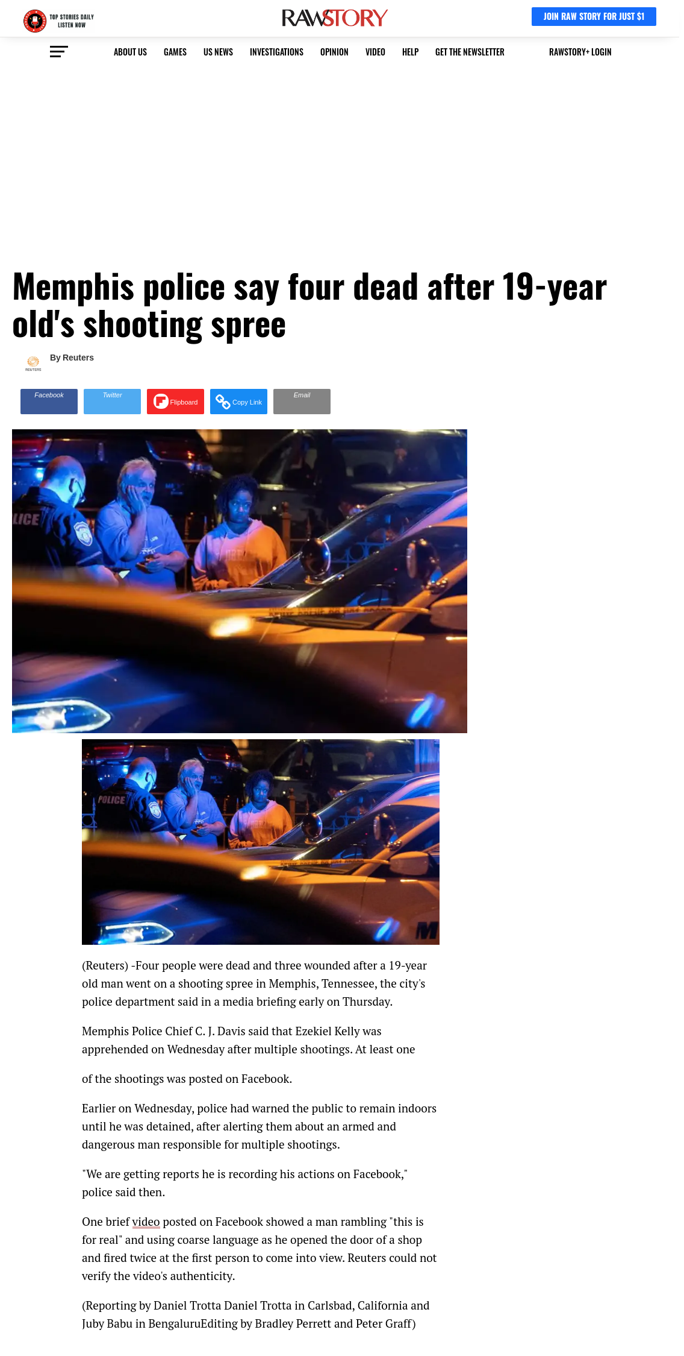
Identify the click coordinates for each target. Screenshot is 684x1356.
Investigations (276, 51)
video (375, 51)
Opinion (334, 51)
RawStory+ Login (580, 51)
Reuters (78, 357)
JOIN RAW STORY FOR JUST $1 (594, 16)
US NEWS (218, 51)
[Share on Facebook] (49, 401)
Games (175, 51)
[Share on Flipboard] (175, 401)
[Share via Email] (302, 401)
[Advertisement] (342, 157)
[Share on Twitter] (112, 401)
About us (130, 51)
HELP (410, 51)
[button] (238, 401)
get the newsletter (470, 51)
